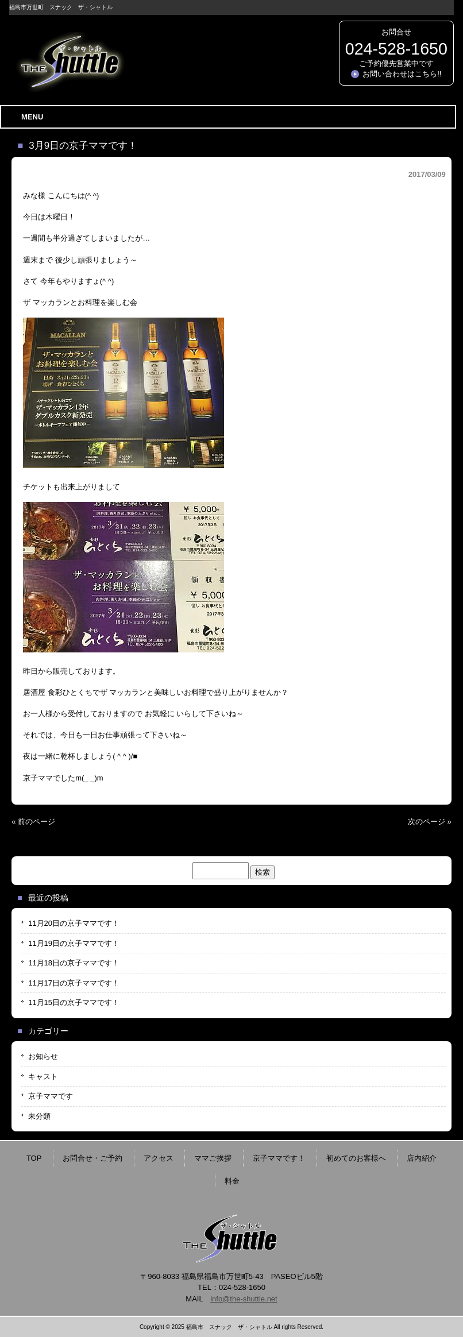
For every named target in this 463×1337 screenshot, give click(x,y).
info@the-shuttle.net (243, 1299)
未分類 (39, 1116)
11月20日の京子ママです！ (73, 923)
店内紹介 (422, 1158)
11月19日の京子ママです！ (73, 943)
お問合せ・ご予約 (92, 1158)
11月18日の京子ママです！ (73, 963)
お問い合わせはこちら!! (401, 73)
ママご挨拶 (213, 1158)
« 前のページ (33, 821)
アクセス (158, 1158)
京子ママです (50, 1096)
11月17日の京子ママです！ (73, 983)
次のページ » (430, 821)
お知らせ (43, 1056)
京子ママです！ (279, 1158)
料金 (232, 1181)
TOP (34, 1158)
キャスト (43, 1076)
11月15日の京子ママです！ (73, 1002)
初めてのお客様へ (356, 1158)
